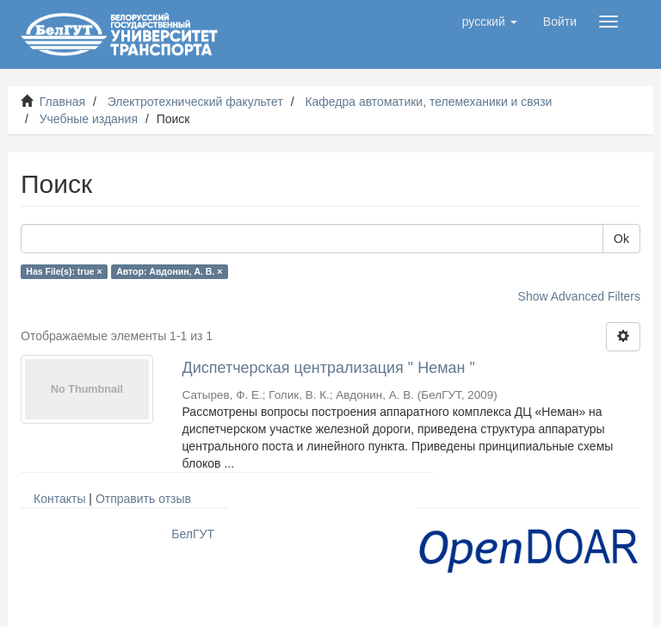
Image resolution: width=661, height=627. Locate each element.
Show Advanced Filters (579, 296)
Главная (62, 102)
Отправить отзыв (143, 499)
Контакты (59, 499)
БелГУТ (192, 534)
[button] (489, 21)
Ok (621, 238)
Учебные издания (89, 119)
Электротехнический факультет (195, 102)
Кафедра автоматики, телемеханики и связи (428, 102)
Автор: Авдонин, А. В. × (169, 271)
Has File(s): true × (64, 271)
